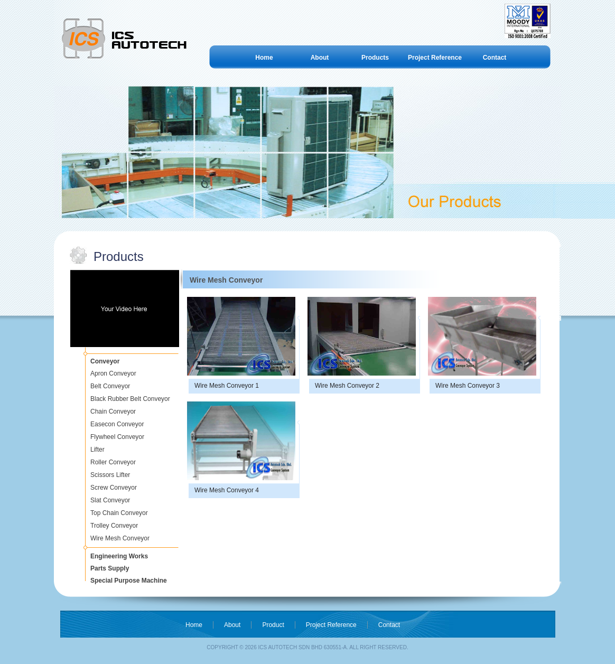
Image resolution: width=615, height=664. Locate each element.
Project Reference (435, 57)
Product (273, 625)
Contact (495, 57)
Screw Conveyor (113, 487)
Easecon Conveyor (117, 424)
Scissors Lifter (110, 475)
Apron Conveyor (113, 373)
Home (264, 57)
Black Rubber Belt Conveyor (130, 399)
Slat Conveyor (110, 500)
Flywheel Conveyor (117, 437)
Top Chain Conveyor (119, 513)
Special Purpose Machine (128, 580)
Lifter (97, 449)
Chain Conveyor (113, 411)
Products (375, 57)
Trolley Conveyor (114, 525)
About (320, 57)
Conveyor (104, 361)
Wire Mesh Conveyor (120, 538)
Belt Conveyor (110, 386)
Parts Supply (109, 568)
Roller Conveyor (113, 462)
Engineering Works (119, 556)
